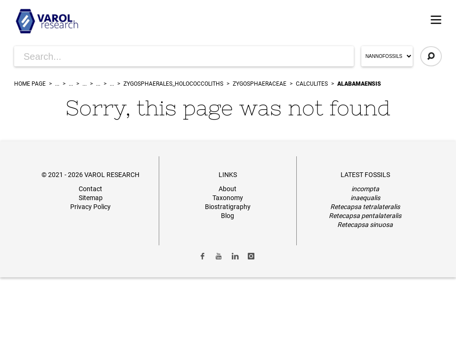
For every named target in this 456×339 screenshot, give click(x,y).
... (57, 84)
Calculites (312, 84)
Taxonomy (227, 198)
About (227, 189)
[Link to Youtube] (218, 256)
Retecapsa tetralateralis (365, 206)
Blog (227, 215)
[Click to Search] (431, 56)
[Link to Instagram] (251, 256)
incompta (365, 189)
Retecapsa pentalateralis (365, 215)
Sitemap (91, 198)
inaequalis (365, 198)
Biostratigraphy (228, 206)
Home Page (30, 84)
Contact (90, 189)
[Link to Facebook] (202, 256)
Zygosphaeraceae (259, 84)
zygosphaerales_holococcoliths (173, 84)
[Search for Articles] (184, 56)
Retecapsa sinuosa (365, 224)
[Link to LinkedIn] (235, 256)
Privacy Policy (90, 206)
